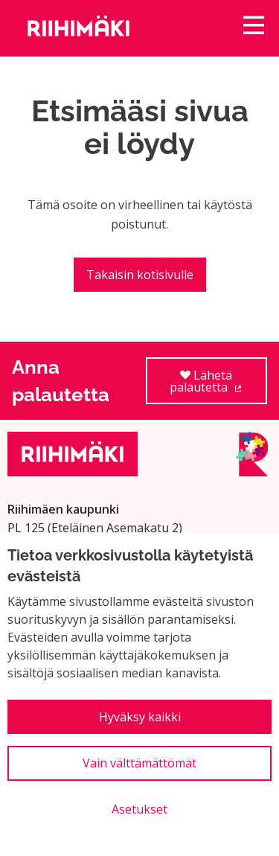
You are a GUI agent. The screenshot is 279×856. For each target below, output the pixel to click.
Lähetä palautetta (218, 386)
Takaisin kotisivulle (139, 274)
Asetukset (139, 809)
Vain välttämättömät (139, 763)
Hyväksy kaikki (140, 717)
